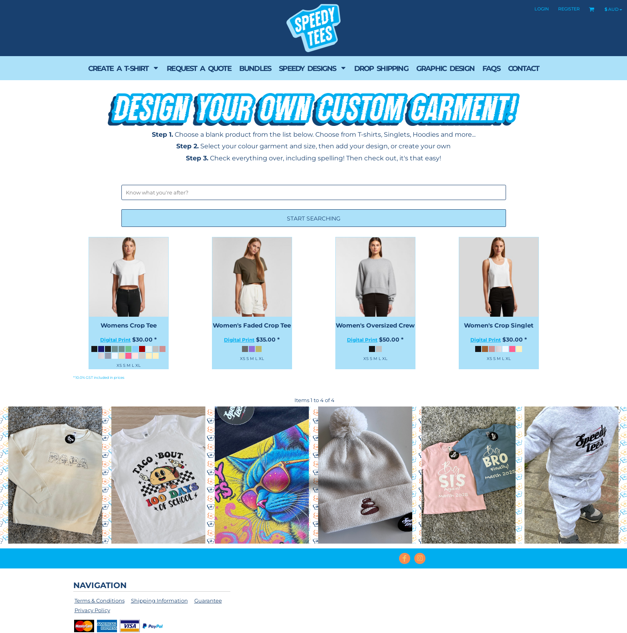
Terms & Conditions (100, 600)
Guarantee (208, 600)
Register (569, 9)
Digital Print (115, 340)
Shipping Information (159, 600)
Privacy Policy (92, 610)
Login (541, 9)
